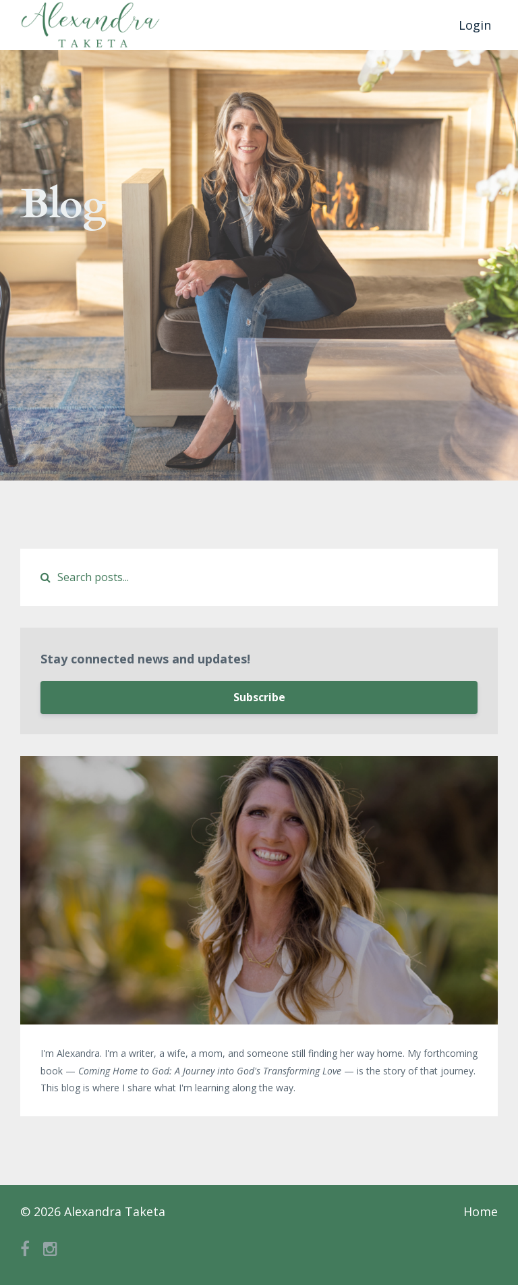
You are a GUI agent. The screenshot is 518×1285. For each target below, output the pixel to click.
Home (480, 1211)
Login (475, 25)
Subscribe (259, 697)
